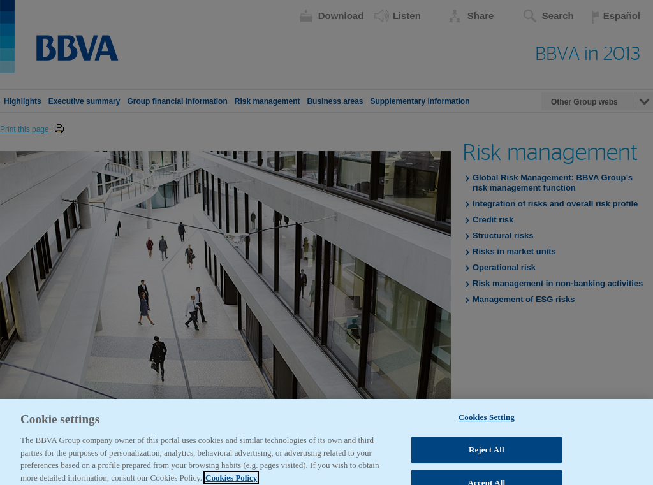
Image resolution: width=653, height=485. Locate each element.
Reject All (486, 456)
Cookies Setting (487, 423)
